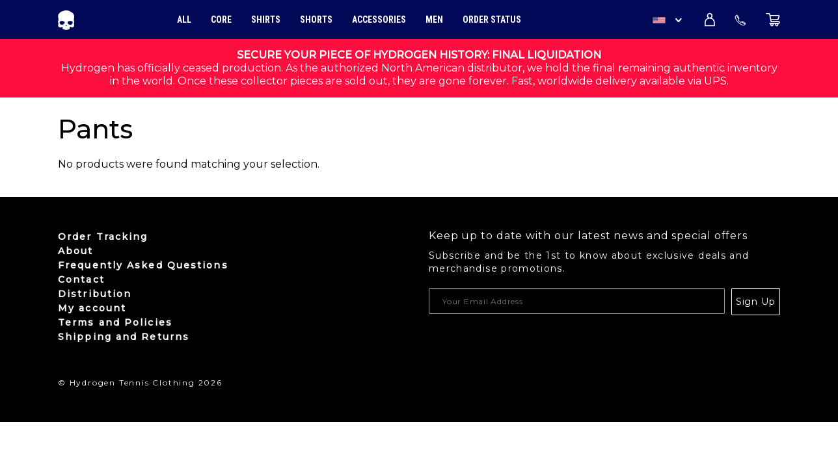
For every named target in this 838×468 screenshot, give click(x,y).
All (184, 19)
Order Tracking (103, 236)
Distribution (94, 294)
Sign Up (756, 301)
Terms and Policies (115, 322)
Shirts (265, 19)
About (76, 251)
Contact (81, 279)
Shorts (316, 19)
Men (434, 19)
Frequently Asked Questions (143, 265)
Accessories (379, 19)
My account (92, 308)
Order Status (492, 19)
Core (221, 19)
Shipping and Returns (123, 337)
